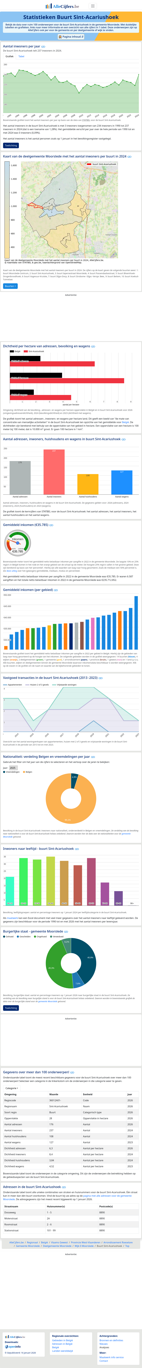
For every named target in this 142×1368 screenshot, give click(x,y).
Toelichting (11, 145)
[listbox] (13, 768)
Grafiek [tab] (9, 56)
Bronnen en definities (111, 1340)
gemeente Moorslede (47, 1001)
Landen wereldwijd (62, 1350)
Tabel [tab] (21, 56)
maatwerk (12, 918)
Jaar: (5, 767)
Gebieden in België (62, 1340)
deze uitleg (11, 570)
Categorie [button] (11, 1088)
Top (127, 1246)
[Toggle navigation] (93, 6)
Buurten (9, 286)
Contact (104, 1360)
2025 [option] (12, 767)
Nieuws (104, 1343)
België (125, 422)
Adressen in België (62, 1343)
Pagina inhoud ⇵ (71, 37)
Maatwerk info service (112, 1357)
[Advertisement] (71, 319)
